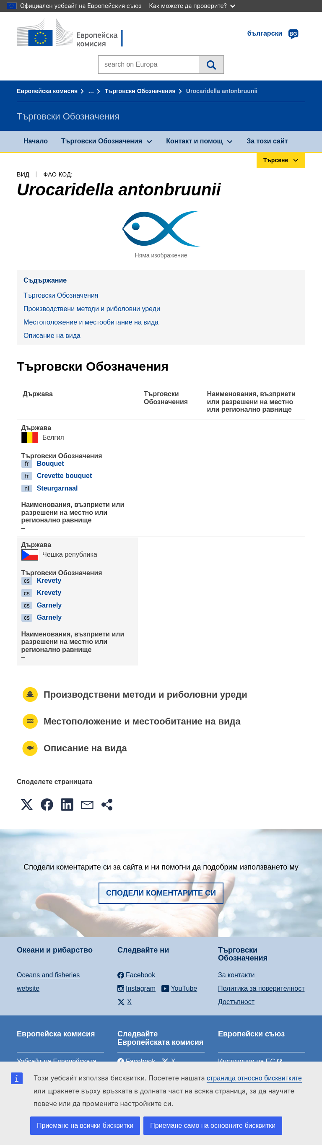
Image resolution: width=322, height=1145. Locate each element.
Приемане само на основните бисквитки (212, 1125)
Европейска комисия (47, 91)
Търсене (211, 64)
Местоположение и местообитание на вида (90, 322)
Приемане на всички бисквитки (85, 1125)
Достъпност (236, 1001)
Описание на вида (51, 335)
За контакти (236, 975)
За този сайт (267, 141)
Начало (35, 141)
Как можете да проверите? (192, 5)
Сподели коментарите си (161, 893)
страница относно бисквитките (254, 1078)
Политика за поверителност (261, 988)
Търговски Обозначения (140, 91)
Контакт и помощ (194, 141)
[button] (26, 804)
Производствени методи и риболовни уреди (91, 308)
